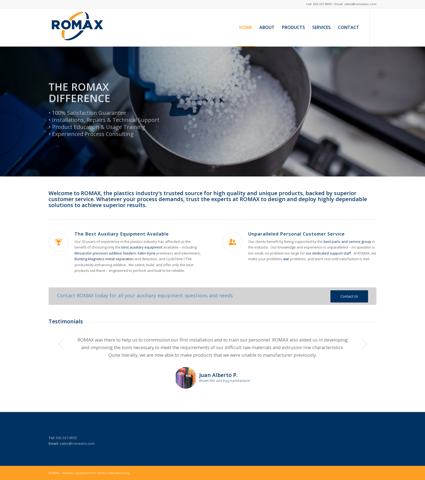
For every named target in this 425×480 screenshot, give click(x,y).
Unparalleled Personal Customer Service (296, 234)
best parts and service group (347, 241)
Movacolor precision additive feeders (105, 253)
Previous (61, 344)
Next (364, 344)
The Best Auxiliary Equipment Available (122, 234)
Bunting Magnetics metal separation (104, 258)
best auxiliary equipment (141, 247)
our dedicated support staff (328, 253)
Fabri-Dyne (147, 253)
